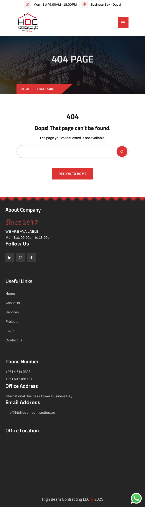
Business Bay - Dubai (106, 4)
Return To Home (72, 173)
